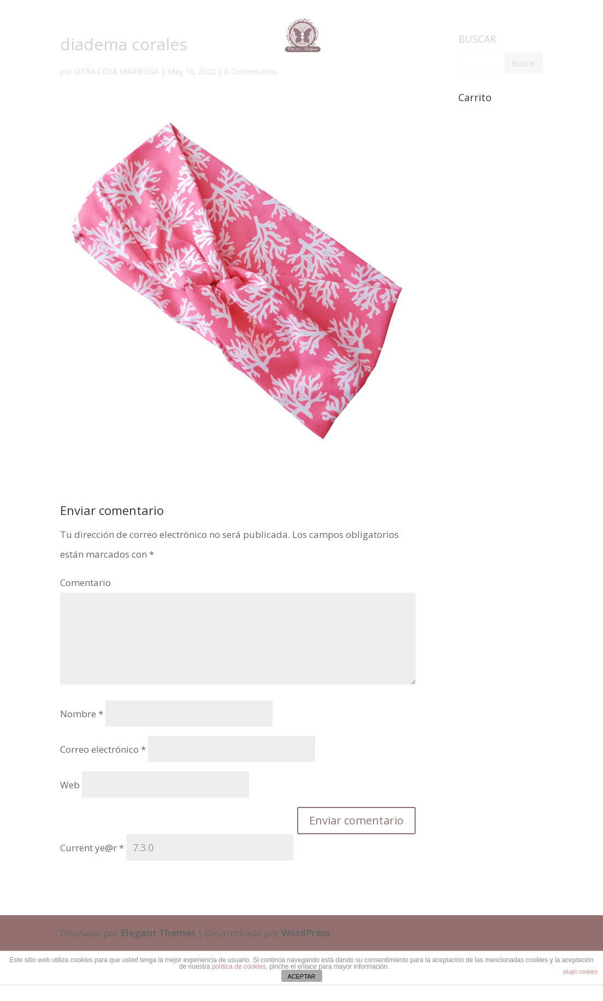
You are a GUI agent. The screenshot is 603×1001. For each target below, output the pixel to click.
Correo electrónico (103, 749)
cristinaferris (329, 990)
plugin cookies (580, 972)
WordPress (305, 933)
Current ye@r (92, 847)
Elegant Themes (158, 933)
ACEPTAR (301, 976)
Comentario (85, 582)
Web (70, 784)
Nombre (81, 713)
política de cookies (239, 966)
